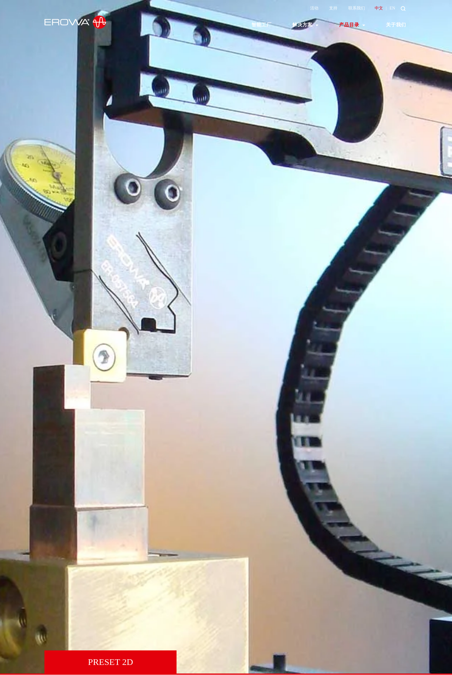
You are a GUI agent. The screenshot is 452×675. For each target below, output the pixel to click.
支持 (333, 8)
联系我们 (356, 8)
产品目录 (349, 24)
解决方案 (302, 24)
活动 (314, 8)
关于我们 (396, 24)
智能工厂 (261, 24)
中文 (379, 8)
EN (392, 8)
